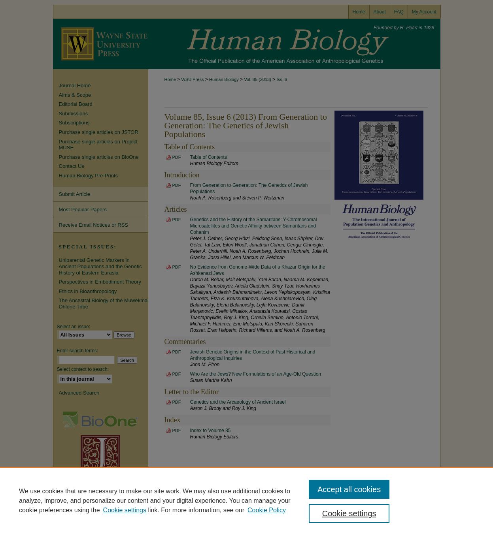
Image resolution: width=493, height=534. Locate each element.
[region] (246, 500)
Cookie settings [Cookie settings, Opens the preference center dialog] (349, 513)
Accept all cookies (349, 489)
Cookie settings (124, 510)
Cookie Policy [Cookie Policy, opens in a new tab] (266, 510)
